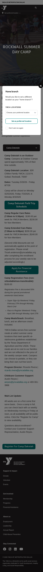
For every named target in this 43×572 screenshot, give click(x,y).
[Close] (40, 85)
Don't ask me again (14, 128)
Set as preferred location (21, 121)
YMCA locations (13, 107)
